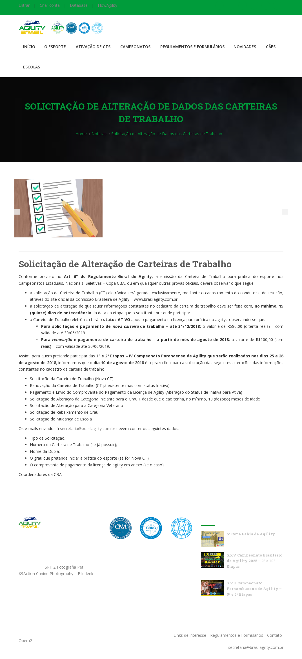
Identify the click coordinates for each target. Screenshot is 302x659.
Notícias (99, 133)
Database (79, 5)
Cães (271, 46)
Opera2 (25, 640)
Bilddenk (85, 573)
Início (29, 46)
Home (81, 133)
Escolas (31, 67)
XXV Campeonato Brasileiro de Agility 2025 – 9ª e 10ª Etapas (254, 561)
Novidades (245, 46)
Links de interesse (190, 635)
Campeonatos (135, 46)
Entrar (24, 5)
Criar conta (50, 5)
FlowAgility (107, 5)
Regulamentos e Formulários (192, 46)
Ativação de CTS (93, 46)
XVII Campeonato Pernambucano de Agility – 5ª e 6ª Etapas (254, 588)
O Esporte (55, 46)
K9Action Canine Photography (46, 573)
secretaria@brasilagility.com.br (87, 428)
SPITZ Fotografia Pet (65, 567)
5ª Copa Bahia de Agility (251, 533)
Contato (274, 635)
